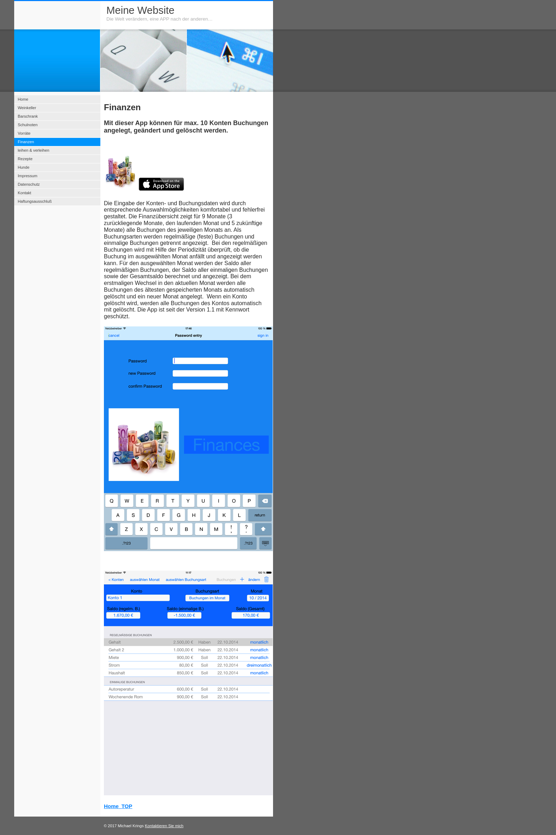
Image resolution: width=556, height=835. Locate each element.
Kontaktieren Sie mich (164, 826)
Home (111, 806)
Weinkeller (27, 108)
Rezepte (25, 159)
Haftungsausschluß (35, 201)
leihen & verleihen (33, 150)
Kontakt (24, 193)
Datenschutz (29, 184)
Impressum (27, 176)
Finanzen (26, 142)
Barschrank (28, 116)
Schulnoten (28, 125)
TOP (126, 806)
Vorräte (24, 133)
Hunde (23, 167)
